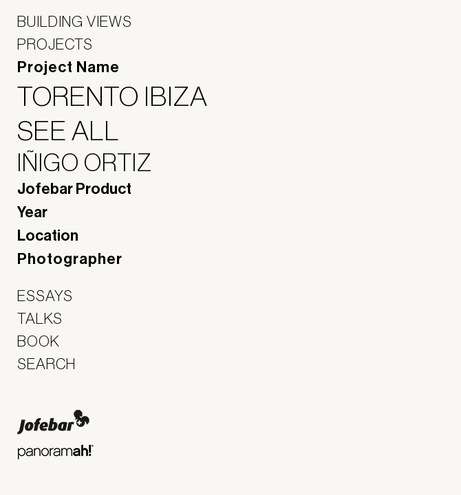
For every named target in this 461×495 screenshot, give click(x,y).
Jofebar (53, 422)
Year (32, 212)
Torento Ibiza (121, 96)
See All (77, 131)
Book (38, 341)
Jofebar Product (74, 189)
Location (47, 236)
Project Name (68, 67)
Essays (45, 295)
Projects (55, 44)
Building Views (74, 21)
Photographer (69, 259)
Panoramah (55, 452)
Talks (40, 318)
